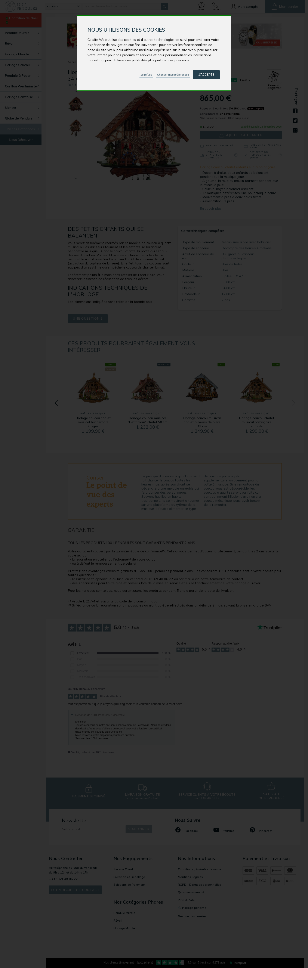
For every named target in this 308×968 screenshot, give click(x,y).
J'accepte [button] (206, 75)
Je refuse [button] (146, 74)
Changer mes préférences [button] (173, 74)
